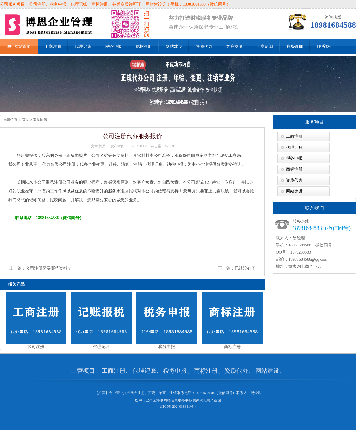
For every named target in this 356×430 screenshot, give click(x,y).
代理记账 (83, 46)
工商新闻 (264, 46)
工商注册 (52, 46)
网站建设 (174, 46)
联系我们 (325, 46)
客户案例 (234, 46)
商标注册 (143, 46)
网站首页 (19, 44)
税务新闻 (295, 46)
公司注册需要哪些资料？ (48, 268)
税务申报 (113, 46)
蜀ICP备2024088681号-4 (178, 406)
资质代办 (204, 46)
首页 (25, 120)
